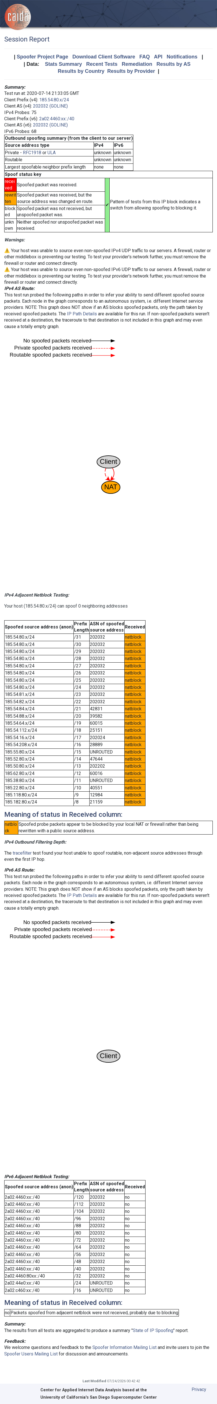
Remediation (137, 64)
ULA (51, 152)
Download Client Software (103, 57)
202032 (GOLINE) (50, 106)
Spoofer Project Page (42, 57)
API (158, 57)
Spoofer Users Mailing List (31, 1354)
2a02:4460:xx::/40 (56, 118)
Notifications (182, 57)
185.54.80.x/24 (54, 99)
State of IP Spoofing (153, 1330)
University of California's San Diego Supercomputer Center (98, 1397)
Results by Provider (131, 71)
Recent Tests (102, 64)
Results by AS (173, 64)
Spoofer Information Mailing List (124, 1347)
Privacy (199, 1389)
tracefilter (22, 853)
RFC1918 (32, 152)
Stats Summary (63, 64)
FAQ (144, 57)
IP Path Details (82, 313)
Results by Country (81, 71)
